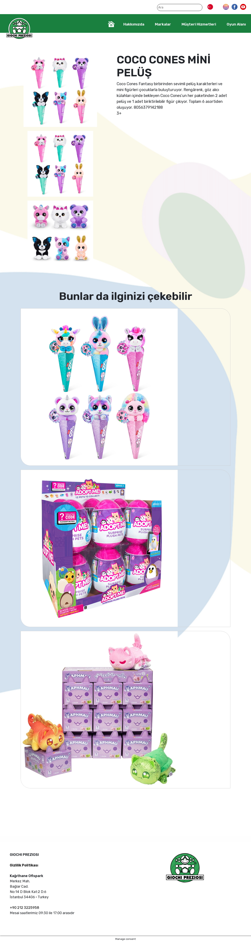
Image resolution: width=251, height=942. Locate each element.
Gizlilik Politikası (24, 865)
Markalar (163, 24)
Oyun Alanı (236, 24)
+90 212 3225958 (24, 907)
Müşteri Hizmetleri (199, 24)
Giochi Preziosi (19, 29)
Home (111, 24)
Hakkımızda (133, 24)
